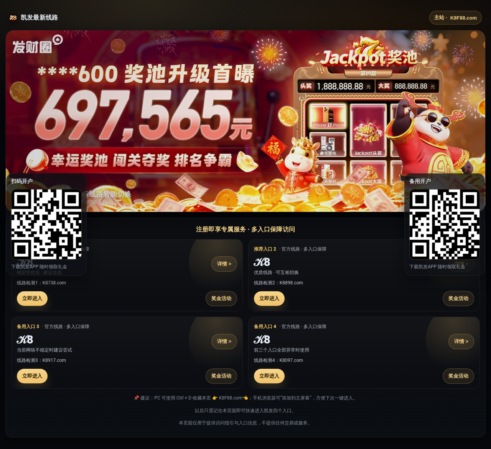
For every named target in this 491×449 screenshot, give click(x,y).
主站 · (455, 18)
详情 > (224, 264)
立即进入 (32, 298)
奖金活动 (221, 298)
